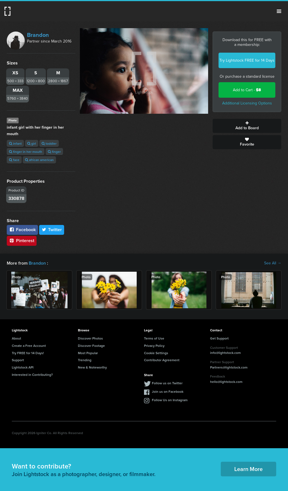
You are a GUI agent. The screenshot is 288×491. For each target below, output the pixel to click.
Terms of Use (154, 338)
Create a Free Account (29, 345)
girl (31, 143)
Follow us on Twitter (167, 383)
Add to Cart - (247, 90)
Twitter (51, 229)
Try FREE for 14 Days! (28, 353)
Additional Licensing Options (247, 103)
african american (39, 159)
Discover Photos (90, 338)
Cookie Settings (156, 353)
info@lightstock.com (225, 352)
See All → (272, 263)
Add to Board (246, 126)
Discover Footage (91, 345)
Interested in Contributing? (32, 374)
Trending (84, 360)
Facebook (22, 229)
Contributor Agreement (161, 360)
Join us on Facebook (167, 391)
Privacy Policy (154, 345)
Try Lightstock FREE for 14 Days (246, 60)
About (16, 338)
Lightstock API (22, 367)
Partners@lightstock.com (229, 367)
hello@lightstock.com (226, 381)
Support (18, 360)
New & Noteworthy (92, 367)
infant (15, 143)
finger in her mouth (25, 151)
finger (54, 151)
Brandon (38, 35)
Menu (279, 11)
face (14, 159)
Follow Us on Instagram (170, 400)
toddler (49, 143)
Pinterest (21, 240)
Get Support (219, 338)
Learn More (248, 469)
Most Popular (88, 353)
